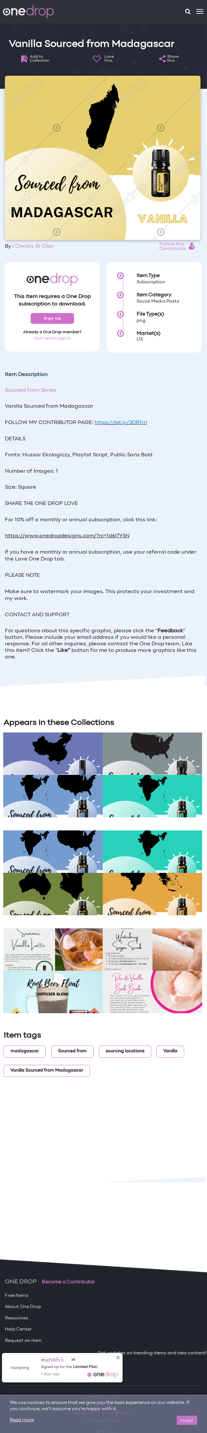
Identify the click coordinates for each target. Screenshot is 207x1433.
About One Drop (23, 1307)
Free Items (17, 1296)
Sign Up (52, 318)
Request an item (23, 1341)
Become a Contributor (68, 1282)
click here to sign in (52, 338)
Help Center (18, 1329)
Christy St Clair (34, 246)
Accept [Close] (187, 1420)
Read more (22, 1420)
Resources (16, 1318)
